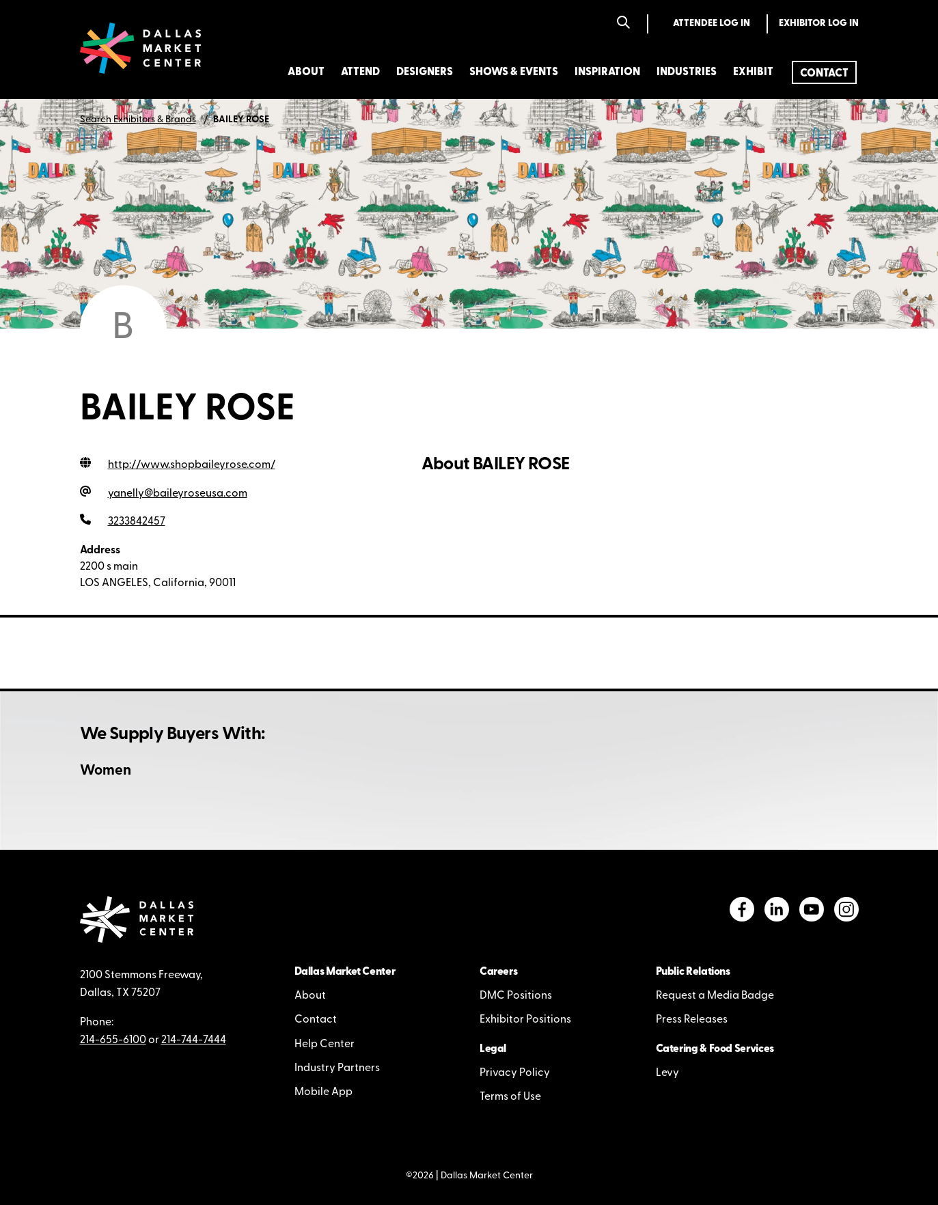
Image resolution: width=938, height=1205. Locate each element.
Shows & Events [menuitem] (513, 72)
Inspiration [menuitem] (607, 72)
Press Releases (692, 1019)
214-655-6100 (113, 1040)
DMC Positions (516, 996)
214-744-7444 (193, 1040)
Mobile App (323, 1092)
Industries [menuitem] (687, 72)
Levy (667, 1073)
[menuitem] (824, 72)
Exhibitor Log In (819, 23)
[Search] (623, 23)
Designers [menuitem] (424, 72)
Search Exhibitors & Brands (138, 120)
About (310, 996)
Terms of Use (510, 1097)
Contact (315, 1019)
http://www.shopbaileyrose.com (191, 465)
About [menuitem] (306, 72)
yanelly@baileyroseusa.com (177, 493)
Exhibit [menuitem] (753, 72)
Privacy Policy (515, 1073)
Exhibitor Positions (525, 1019)
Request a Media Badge (715, 996)
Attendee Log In (711, 23)
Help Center (324, 1044)
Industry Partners (337, 1068)
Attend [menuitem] (360, 72)
